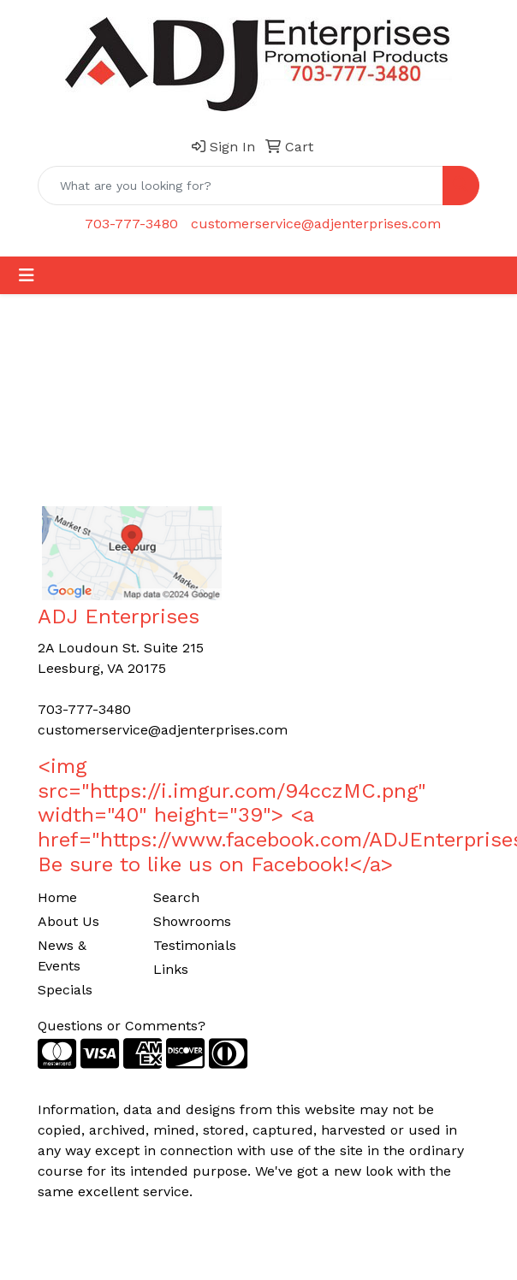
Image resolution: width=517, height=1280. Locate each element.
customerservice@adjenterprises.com (316, 223)
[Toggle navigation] (27, 275)
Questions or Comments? (121, 1026)
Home (57, 897)
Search (176, 897)
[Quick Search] (240, 185)
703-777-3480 (131, 223)
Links (170, 969)
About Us (68, 921)
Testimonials (194, 945)
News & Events (62, 955)
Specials (65, 990)
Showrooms (192, 921)
